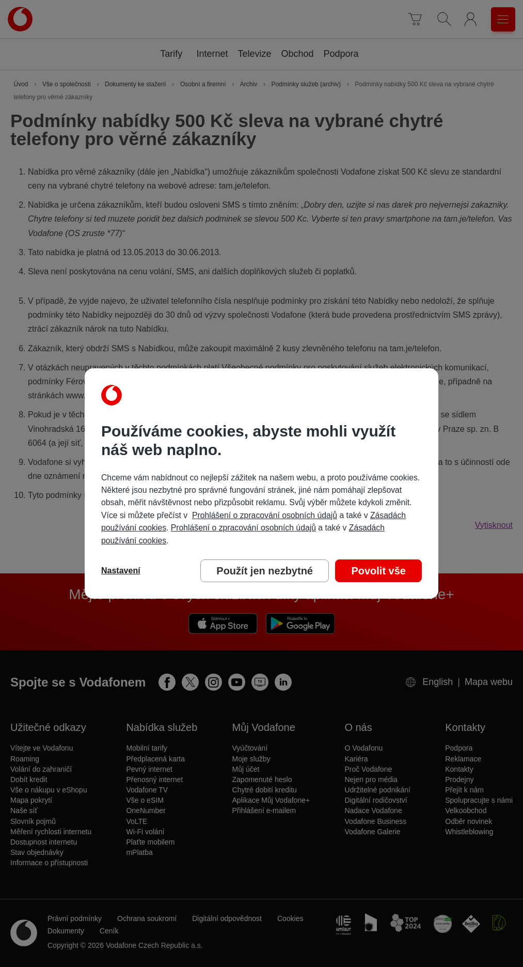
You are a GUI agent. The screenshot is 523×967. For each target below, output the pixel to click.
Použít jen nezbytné (264, 570)
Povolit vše (378, 570)
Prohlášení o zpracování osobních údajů (264, 515)
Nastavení (120, 570)
